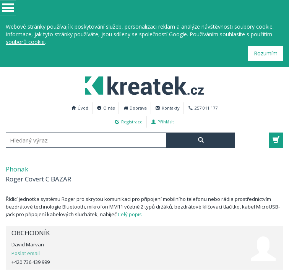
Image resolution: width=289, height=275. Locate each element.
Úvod (79, 108)
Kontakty (168, 108)
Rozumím (266, 53)
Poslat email (25, 253)
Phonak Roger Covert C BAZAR (140, 85)
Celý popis (130, 214)
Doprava (135, 108)
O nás (106, 108)
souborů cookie (25, 41)
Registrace (129, 122)
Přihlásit (162, 122)
